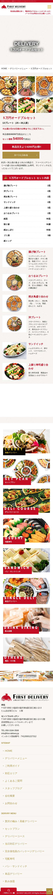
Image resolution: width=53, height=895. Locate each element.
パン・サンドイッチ (12, 572)
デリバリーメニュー (16, 758)
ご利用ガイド (12, 765)
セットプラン (10, 482)
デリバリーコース (12, 512)
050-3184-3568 (42, 6)
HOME (4, 68)
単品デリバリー (11, 601)
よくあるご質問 (13, 780)
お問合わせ (11, 803)
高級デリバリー (11, 453)
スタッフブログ (13, 788)
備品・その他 (10, 661)
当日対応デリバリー (16, 843)
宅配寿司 (8, 542)
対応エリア (11, 773)
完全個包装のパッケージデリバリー (24, 851)
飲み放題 (8, 631)
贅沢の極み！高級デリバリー (21, 821)
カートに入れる (21, 155)
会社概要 (10, 795)
